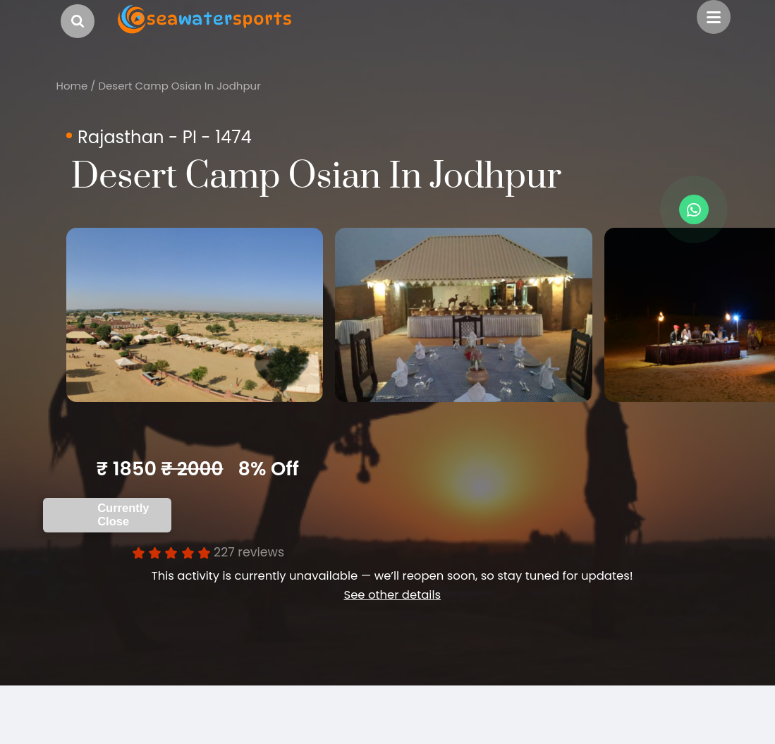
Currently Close (123, 526)
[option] (207, 321)
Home (72, 85)
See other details (392, 606)
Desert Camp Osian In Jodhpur (179, 85)
